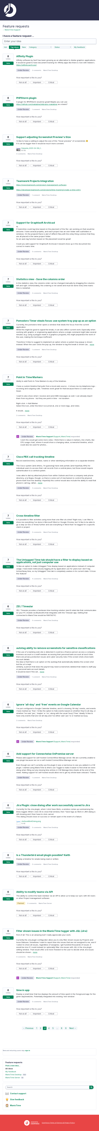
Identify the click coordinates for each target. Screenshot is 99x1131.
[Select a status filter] (63, 47)
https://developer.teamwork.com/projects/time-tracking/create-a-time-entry (48, 190)
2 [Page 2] (40, 1028)
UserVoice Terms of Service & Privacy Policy (58, 1123)
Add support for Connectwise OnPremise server (45, 753)
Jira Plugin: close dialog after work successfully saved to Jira (53, 805)
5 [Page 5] (53, 1028)
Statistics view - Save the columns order (40, 279)
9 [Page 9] (65, 1028)
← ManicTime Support (11, 30)
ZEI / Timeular (24, 606)
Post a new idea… (12, 1066)
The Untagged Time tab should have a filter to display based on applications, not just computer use (54, 561)
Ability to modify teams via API (34, 891)
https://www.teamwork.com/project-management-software (41, 185)
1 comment (36, 109)
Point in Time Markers (29, 377)
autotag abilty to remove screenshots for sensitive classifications (55, 648)
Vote (8, 63)
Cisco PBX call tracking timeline (35, 456)
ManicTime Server (45, 903)
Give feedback (17, 1099)
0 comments (21, 154)
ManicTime (15, 1105)
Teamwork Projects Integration (35, 181)
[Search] (91, 1087)
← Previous (28, 1028)
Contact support (18, 1093)
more (92, 344)
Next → (72, 1028)
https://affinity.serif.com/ (26, 65)
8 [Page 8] (61, 1028)
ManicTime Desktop (50, 70)
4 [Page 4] (49, 1028)
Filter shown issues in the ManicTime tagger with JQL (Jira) (51, 931)
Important (38, 82)
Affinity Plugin (24, 56)
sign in (27, 1050)
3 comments (36, 488)
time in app (22, 990)
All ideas (9, 1069)
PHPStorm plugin (26, 98)
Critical (53, 82)
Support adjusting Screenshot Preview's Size (43, 137)
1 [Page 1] (36, 1028)
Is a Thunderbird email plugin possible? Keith (43, 855)
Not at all (24, 82)
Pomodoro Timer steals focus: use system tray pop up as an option (56, 320)
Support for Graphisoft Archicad (35, 222)
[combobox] (48, 1087)
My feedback (79, 47)
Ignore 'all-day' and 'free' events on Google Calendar (48, 704)
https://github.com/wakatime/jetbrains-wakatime (36, 104)
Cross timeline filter (28, 515)
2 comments (36, 70)
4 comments (36, 579)
